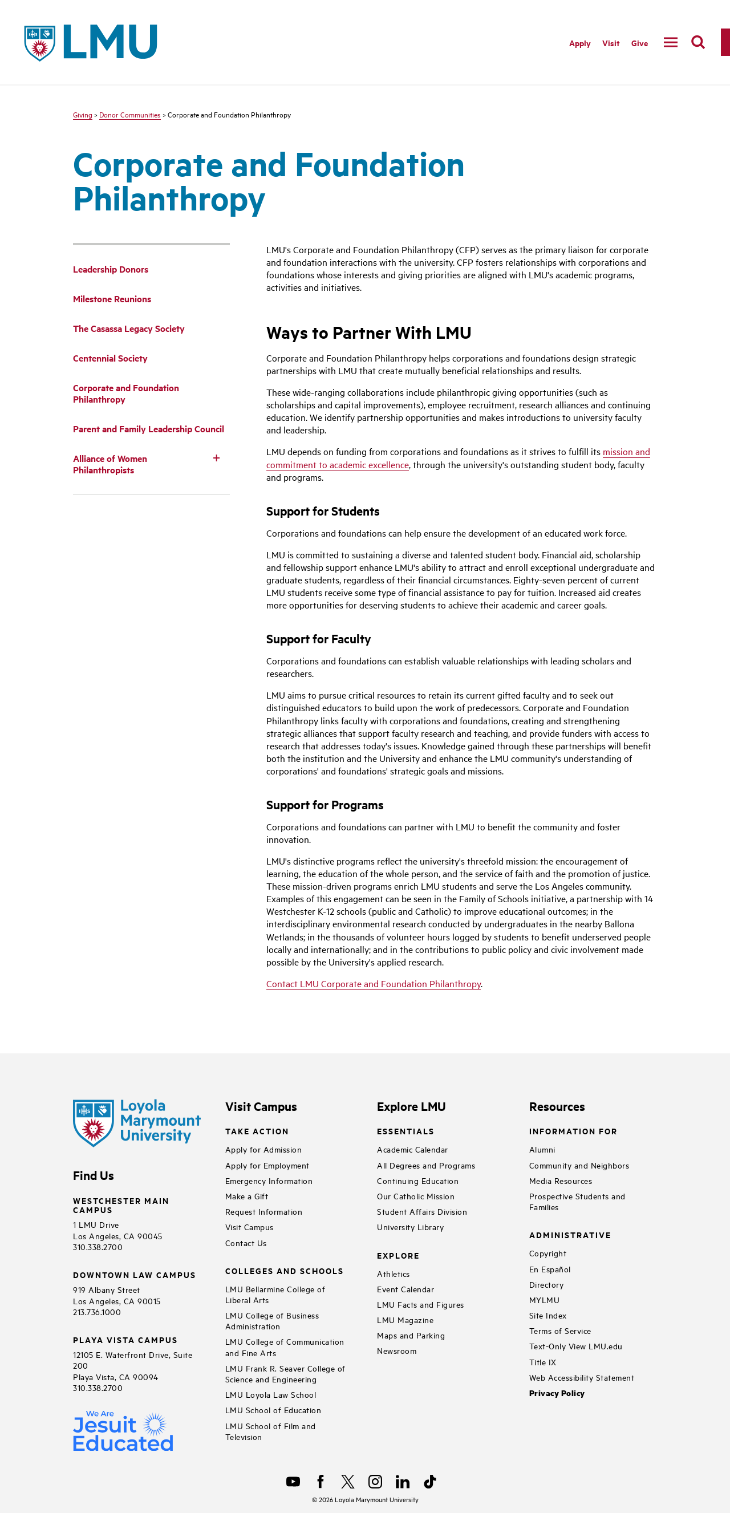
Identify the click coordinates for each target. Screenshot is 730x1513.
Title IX (543, 1361)
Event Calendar (405, 1288)
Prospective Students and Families (577, 1201)
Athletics (393, 1273)
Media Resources (561, 1180)
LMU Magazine (405, 1319)
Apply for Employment (267, 1164)
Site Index (548, 1314)
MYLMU (544, 1299)
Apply (580, 42)
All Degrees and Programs (426, 1164)
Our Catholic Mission (416, 1195)
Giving (82, 114)
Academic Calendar (412, 1148)
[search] (698, 42)
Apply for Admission (263, 1148)
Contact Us (246, 1242)
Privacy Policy (557, 1393)
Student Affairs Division (422, 1211)
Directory (546, 1284)
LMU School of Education (273, 1409)
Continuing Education (418, 1180)
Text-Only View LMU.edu (576, 1345)
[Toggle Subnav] (216, 457)
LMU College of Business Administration (272, 1320)
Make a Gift (247, 1195)
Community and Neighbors (579, 1164)
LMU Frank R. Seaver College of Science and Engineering (285, 1373)
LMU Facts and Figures (420, 1304)
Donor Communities (130, 114)
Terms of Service (560, 1330)
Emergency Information (269, 1180)
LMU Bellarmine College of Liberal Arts (275, 1294)
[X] (348, 1481)
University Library (410, 1226)
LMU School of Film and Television (270, 1431)
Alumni (542, 1148)
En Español (550, 1268)
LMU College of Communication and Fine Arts (284, 1346)
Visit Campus (249, 1226)
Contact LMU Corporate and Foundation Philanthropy (373, 983)
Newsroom (396, 1350)
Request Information (264, 1211)
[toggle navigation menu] (670, 42)
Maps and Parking (411, 1334)
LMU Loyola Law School (271, 1394)
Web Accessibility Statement (582, 1377)
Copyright (548, 1252)
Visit (611, 42)
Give (639, 42)
